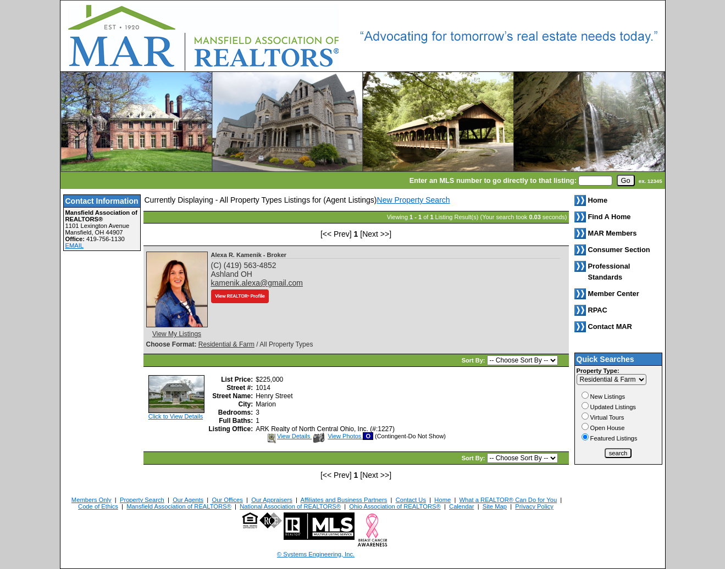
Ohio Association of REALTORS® (394, 506)
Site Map (495, 506)
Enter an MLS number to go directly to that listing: (493, 180)
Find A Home (609, 217)
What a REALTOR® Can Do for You (508, 500)
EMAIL (74, 245)
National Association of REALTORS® (290, 506)
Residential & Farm (226, 344)
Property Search (142, 500)
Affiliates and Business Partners (344, 500)
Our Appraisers (271, 500)
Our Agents (188, 500)
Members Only (91, 500)
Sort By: (474, 360)
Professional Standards (609, 271)
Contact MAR (610, 326)
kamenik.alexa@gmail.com (257, 282)
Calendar (461, 506)
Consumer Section (619, 250)
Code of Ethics (98, 506)
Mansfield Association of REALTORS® (178, 506)
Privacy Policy (534, 506)
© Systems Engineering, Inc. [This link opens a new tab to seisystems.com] (316, 554)
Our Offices (227, 500)
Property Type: (598, 370)
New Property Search (413, 200)
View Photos (338, 436)
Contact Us (411, 500)
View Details (289, 436)
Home (442, 500)
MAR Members (612, 233)
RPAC (597, 310)
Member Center (613, 293)
